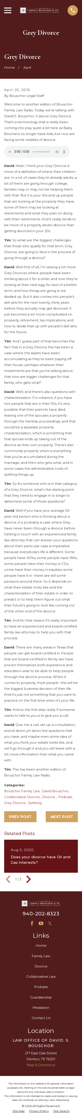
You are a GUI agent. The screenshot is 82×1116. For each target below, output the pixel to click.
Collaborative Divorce (22, 797)
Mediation (41, 1008)
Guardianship (41, 997)
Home (41, 945)
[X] (50, 923)
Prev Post (20, 817)
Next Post (62, 817)
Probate (41, 987)
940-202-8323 (41, 914)
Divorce (49, 797)
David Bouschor (55, 791)
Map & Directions (41, 1065)
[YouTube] (41, 923)
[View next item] (29, 879)
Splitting (35, 803)
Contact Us (41, 1018)
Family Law (41, 956)
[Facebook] (32, 923)
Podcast (65, 797)
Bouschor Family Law (22, 791)
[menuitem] (18, 1111)
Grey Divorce (15, 803)
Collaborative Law (41, 976)
